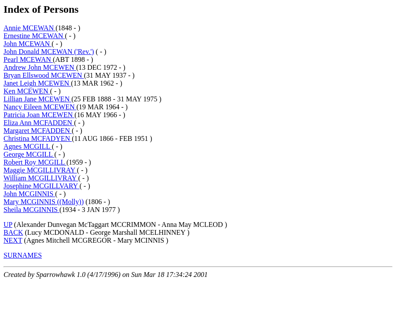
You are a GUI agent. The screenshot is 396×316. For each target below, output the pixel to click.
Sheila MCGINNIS (31, 209)
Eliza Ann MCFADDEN (39, 122)
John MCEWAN (27, 43)
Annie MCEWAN (29, 28)
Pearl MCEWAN (28, 59)
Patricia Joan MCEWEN (39, 114)
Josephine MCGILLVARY (42, 186)
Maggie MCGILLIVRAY (40, 170)
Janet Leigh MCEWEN (37, 83)
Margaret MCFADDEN (38, 130)
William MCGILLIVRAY (41, 178)
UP (8, 224)
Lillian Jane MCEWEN (37, 99)
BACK (13, 232)
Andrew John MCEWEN (40, 67)
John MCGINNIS (29, 194)
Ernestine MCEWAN (34, 36)
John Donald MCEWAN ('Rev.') (49, 51)
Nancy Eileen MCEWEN (40, 107)
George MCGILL (29, 154)
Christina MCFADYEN (38, 138)
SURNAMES (23, 255)
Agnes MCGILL (28, 146)
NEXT (13, 240)
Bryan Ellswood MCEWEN (44, 75)
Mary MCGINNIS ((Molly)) (44, 201)
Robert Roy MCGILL (35, 162)
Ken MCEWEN (27, 91)
